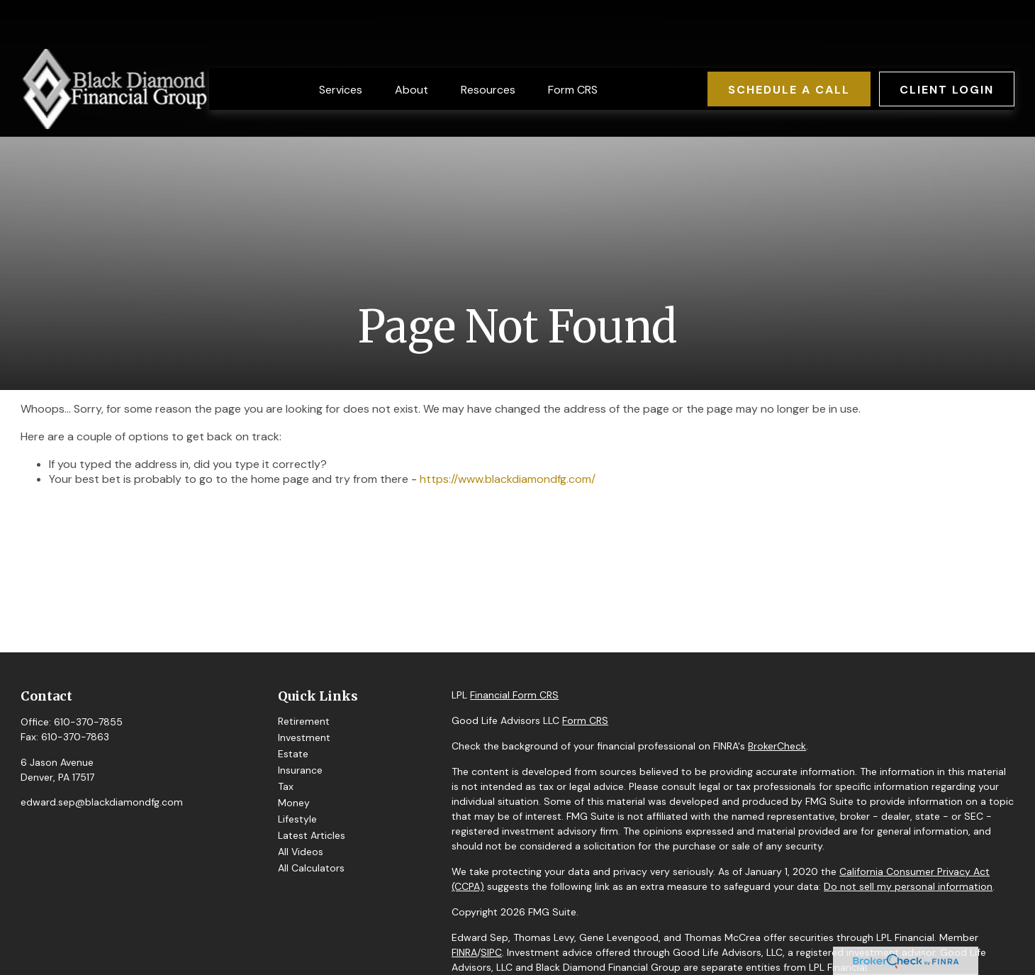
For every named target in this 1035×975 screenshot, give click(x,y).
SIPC (491, 952)
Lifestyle (297, 819)
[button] (340, 46)
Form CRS (585, 720)
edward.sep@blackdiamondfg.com (102, 802)
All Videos (300, 851)
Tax (285, 786)
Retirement (304, 721)
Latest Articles (311, 835)
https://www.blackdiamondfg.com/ (507, 479)
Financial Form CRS (514, 695)
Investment (304, 737)
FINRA (464, 952)
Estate (293, 753)
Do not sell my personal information (908, 886)
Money (294, 802)
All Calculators (311, 868)
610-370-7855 (88, 721)
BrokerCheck (777, 746)
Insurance (300, 770)
